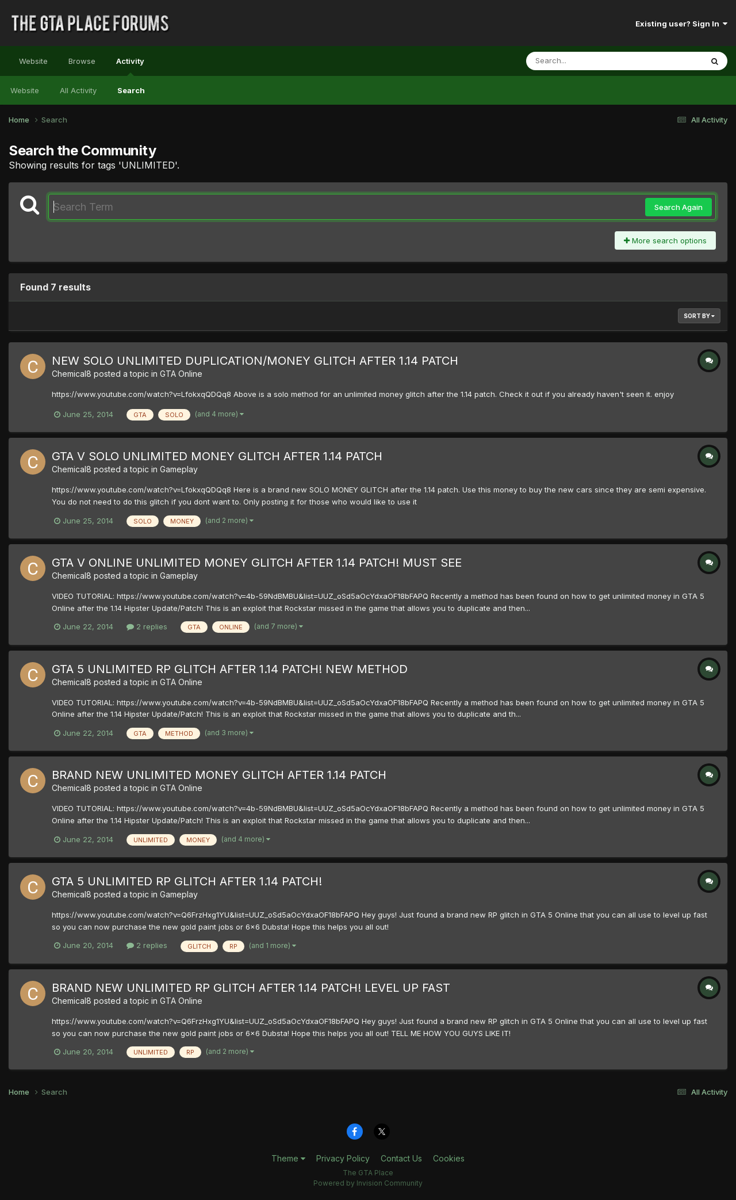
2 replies (146, 626)
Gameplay (179, 469)
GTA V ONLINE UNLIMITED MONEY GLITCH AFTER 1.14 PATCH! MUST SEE (257, 563)
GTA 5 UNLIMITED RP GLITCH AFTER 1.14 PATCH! (187, 881)
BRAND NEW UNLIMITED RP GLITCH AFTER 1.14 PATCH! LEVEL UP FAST (251, 988)
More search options (665, 240)
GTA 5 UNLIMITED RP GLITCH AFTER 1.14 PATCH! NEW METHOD (230, 669)
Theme (288, 1158)
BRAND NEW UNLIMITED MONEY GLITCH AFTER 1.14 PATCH (219, 775)
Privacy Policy (343, 1158)
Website (33, 61)
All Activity (78, 90)
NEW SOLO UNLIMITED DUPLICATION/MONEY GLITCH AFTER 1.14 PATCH (255, 361)
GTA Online (181, 374)
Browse (81, 61)
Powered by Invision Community (368, 1183)
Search (131, 90)
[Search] (582, 61)
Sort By (699, 315)
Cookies (449, 1158)
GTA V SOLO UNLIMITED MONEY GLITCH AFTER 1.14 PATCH (217, 456)
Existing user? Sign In (681, 23)
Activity (130, 66)
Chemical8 (71, 374)
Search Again (678, 207)
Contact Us (401, 1158)
